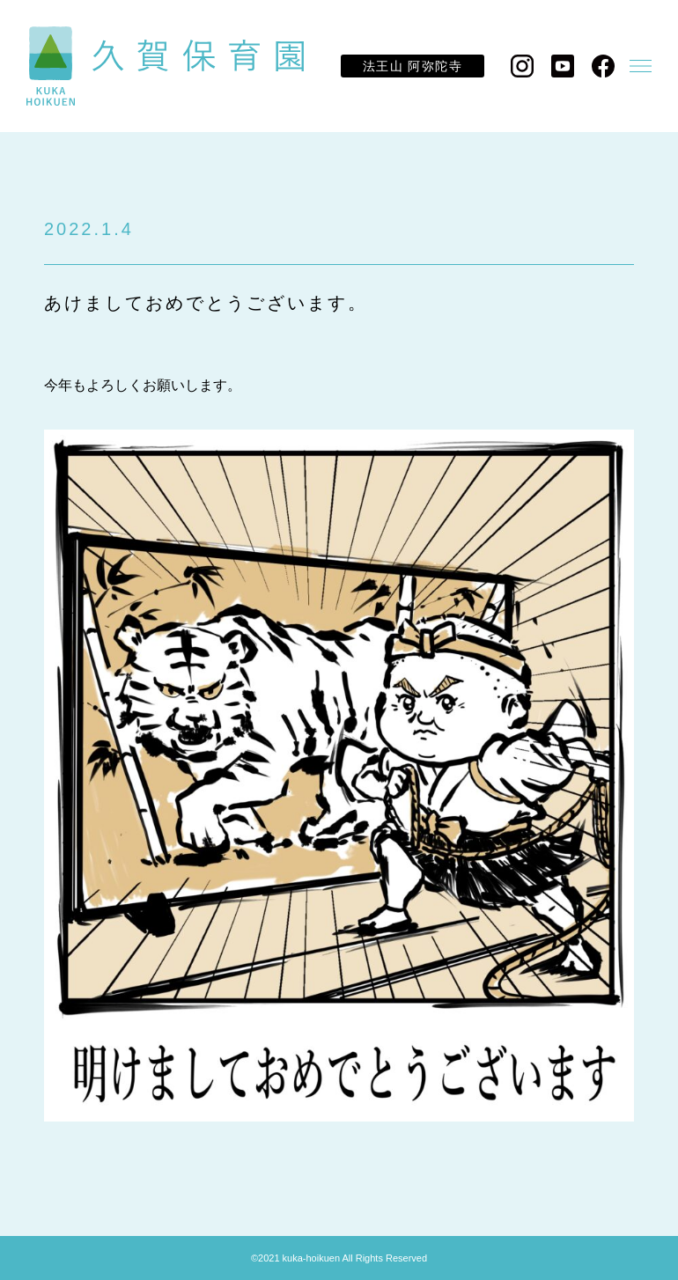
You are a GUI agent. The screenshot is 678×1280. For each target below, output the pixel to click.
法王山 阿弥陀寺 (412, 66)
